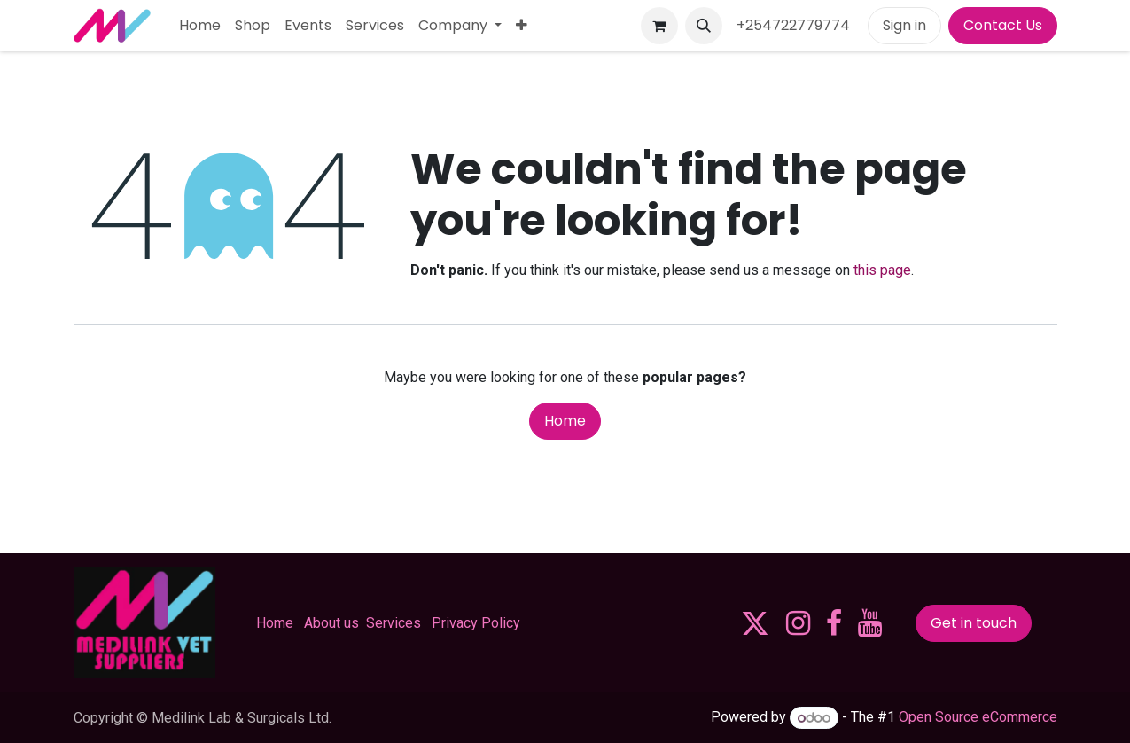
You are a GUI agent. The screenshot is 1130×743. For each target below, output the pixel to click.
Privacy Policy (476, 622)
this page (882, 270)
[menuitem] (200, 25)
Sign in (904, 25)
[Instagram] (798, 623)
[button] (703, 25)
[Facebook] (834, 623)
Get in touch (974, 623)
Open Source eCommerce (978, 717)
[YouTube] (869, 623)
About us (331, 622)
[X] (755, 623)
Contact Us (1002, 25)
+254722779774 (794, 25)
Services (393, 622)
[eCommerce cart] (659, 25)
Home (565, 421)
